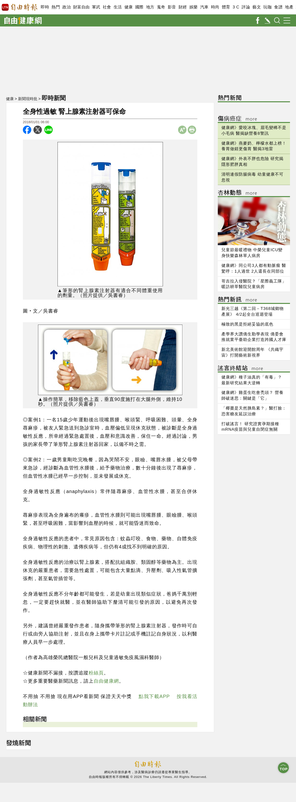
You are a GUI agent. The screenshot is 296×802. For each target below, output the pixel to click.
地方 (150, 7)
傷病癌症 (237, 119)
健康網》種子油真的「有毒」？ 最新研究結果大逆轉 (251, 380)
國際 (139, 7)
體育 (226, 7)
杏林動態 (237, 193)
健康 (128, 7)
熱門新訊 (237, 300)
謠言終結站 (240, 368)
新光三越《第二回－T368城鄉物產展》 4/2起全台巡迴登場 (252, 311)
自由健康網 (106, 681)
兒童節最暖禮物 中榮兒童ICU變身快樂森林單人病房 (252, 253)
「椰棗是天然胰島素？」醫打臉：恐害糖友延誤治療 (253, 411)
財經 (183, 7)
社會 (107, 7)
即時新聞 (54, 98)
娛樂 (193, 7)
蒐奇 (161, 7)
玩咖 (267, 7)
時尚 (215, 7)
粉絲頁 (96, 672)
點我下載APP (154, 696)
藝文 (256, 7)
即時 (45, 7)
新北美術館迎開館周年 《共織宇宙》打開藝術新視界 (252, 352)
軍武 (96, 7)
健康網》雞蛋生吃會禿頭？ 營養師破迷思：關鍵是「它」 (252, 395)
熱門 (55, 7)
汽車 (204, 7)
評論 (246, 7)
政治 (66, 7)
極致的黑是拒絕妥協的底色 (247, 324)
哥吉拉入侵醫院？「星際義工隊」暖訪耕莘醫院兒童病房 (253, 284)
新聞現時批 (27, 99)
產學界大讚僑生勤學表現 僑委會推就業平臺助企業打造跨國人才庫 (253, 337)
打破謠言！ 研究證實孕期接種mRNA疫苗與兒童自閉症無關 (250, 427)
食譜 (278, 7)
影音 (172, 7)
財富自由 (81, 7)
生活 (118, 7)
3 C (236, 7)
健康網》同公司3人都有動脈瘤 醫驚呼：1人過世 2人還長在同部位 (253, 268)
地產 (289, 7)
